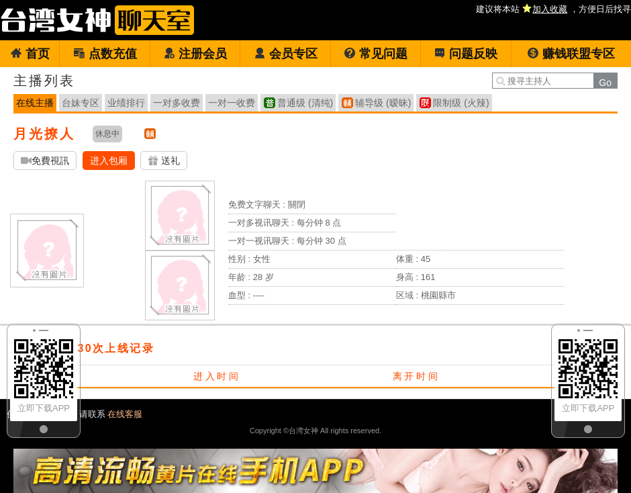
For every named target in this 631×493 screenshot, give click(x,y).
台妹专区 (80, 102)
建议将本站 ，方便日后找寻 (553, 9)
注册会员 (195, 53)
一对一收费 (231, 102)
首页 (30, 53)
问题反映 (465, 53)
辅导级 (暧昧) (383, 102)
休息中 (107, 133)
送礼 (164, 161)
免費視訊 (45, 161)
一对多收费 (176, 102)
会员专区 (286, 53)
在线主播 (35, 102)
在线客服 (124, 414)
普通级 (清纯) (305, 102)
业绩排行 (126, 102)
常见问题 (375, 53)
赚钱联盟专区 (571, 53)
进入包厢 (109, 160)
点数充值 (105, 53)
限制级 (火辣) (461, 102)
